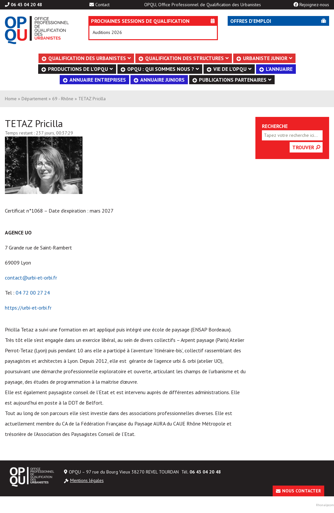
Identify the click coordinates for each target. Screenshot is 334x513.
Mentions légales (87, 480)
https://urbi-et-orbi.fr (28, 307)
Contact (102, 5)
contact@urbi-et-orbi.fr (31, 277)
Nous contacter (301, 491)
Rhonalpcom (325, 505)
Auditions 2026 (107, 32)
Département (34, 99)
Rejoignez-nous (314, 5)
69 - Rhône (62, 99)
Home (11, 99)
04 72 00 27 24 (33, 292)
